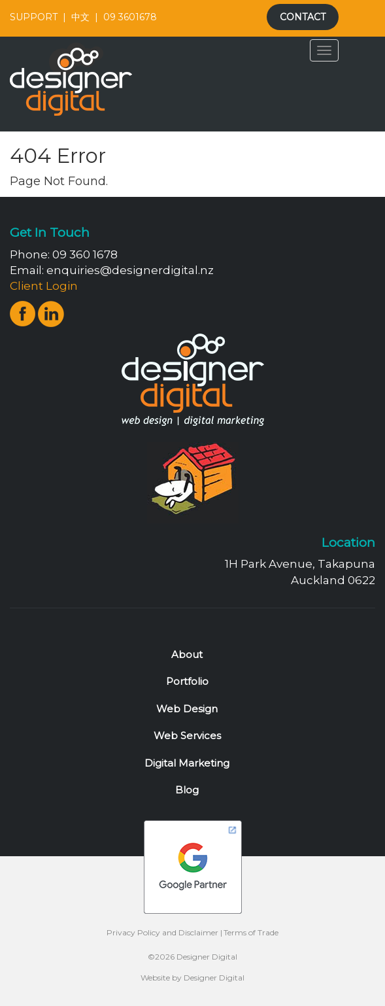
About (187, 654)
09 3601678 (130, 17)
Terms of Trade (251, 932)
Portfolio (187, 681)
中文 (80, 17)
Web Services (187, 735)
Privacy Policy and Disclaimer (162, 932)
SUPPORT (34, 17)
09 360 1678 (85, 254)
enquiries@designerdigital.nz (130, 270)
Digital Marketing (186, 763)
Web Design (187, 708)
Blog (187, 790)
